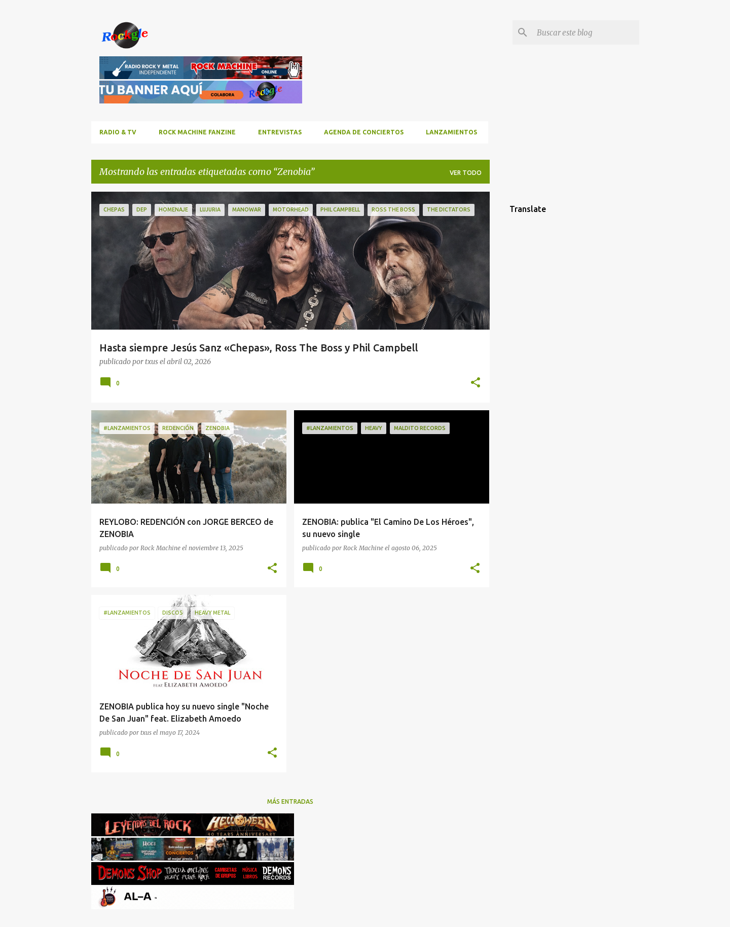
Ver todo (466, 172)
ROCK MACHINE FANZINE (197, 132)
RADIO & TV (117, 132)
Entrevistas (280, 132)
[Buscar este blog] (586, 32)
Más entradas (290, 801)
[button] (475, 383)
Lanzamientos (451, 132)
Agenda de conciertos (364, 132)
